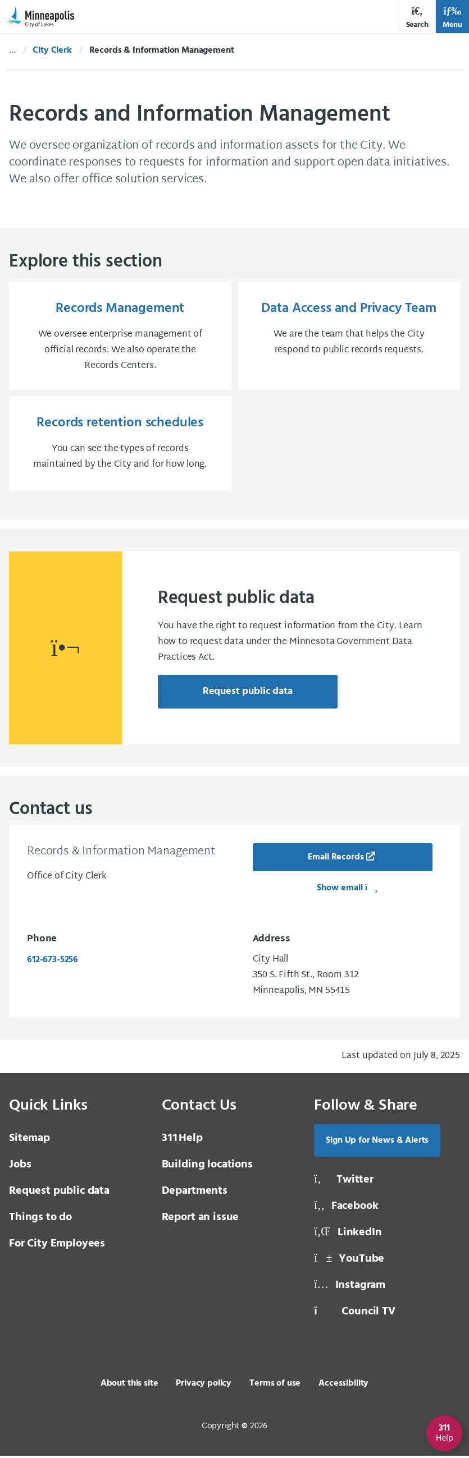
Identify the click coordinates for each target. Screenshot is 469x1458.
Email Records (336, 859)
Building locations (207, 1167)
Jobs (20, 1167)
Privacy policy (203, 1385)
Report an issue (200, 1220)
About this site (129, 1385)
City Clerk (52, 50)
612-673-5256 (52, 962)
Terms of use (274, 1385)
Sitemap (29, 1140)
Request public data (248, 694)
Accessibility (343, 1385)
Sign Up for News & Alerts (377, 1142)
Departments (194, 1193)
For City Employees (57, 1246)
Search (417, 17)
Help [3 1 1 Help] (182, 1140)
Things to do (40, 1220)
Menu (452, 17)
